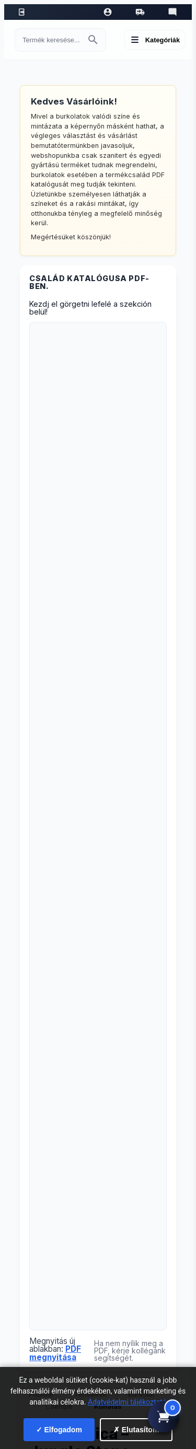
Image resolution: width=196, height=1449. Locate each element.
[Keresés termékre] (51, 40)
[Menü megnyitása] (155, 40)
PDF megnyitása (55, 1353)
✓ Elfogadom (59, 1429)
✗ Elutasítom (136, 1429)
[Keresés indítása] (93, 39)
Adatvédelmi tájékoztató (127, 1402)
